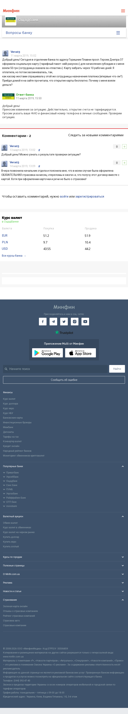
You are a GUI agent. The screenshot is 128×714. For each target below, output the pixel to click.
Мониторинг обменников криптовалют (23, 455)
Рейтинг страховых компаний (19, 616)
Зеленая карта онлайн (15, 606)
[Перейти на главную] (11, 11)
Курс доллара (10, 403)
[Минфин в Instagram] (74, 321)
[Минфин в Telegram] (53, 321)
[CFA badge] (11, 639)
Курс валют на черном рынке (19, 532)
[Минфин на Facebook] (43, 321)
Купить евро (9, 541)
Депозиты (8, 432)
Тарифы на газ (11, 436)
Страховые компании (14, 625)
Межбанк (8, 427)
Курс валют (9, 399)
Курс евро (8, 408)
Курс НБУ (8, 413)
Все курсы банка (12, 255)
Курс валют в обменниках (17, 527)
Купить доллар (11, 537)
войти (64, 196)
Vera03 (15, 51)
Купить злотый (11, 546)
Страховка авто (11, 620)
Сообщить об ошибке (64, 379)
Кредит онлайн (11, 446)
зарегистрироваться (89, 196)
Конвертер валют (12, 441)
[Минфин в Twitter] (64, 321)
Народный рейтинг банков (17, 451)
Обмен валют (10, 523)
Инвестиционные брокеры (17, 422)
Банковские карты (13, 417)
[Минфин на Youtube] (85, 321)
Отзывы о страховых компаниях (20, 611)
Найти (117, 368)
